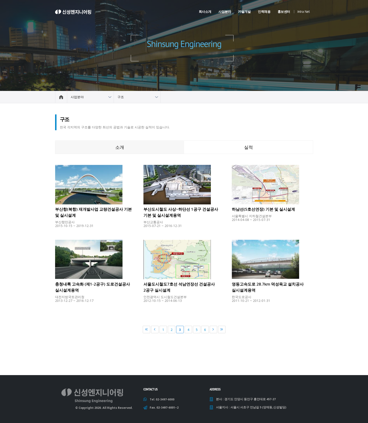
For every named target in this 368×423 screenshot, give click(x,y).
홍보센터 (284, 11)
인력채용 (264, 11)
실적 (248, 147)
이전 (155, 329)
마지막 (221, 329)
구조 (120, 97)
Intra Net (303, 11)
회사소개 (205, 11)
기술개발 (244, 11)
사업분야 (224, 11)
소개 (119, 147)
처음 (146, 329)
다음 (213, 329)
